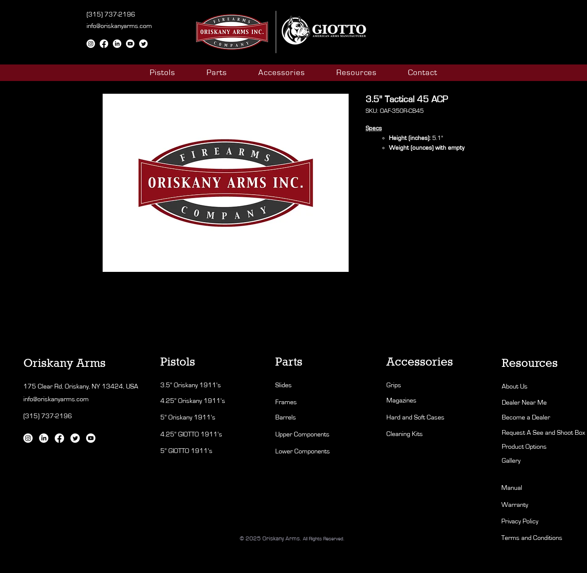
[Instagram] (91, 43)
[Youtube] (130, 43)
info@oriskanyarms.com (119, 25)
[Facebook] (104, 43)
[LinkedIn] (117, 43)
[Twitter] (143, 43)
